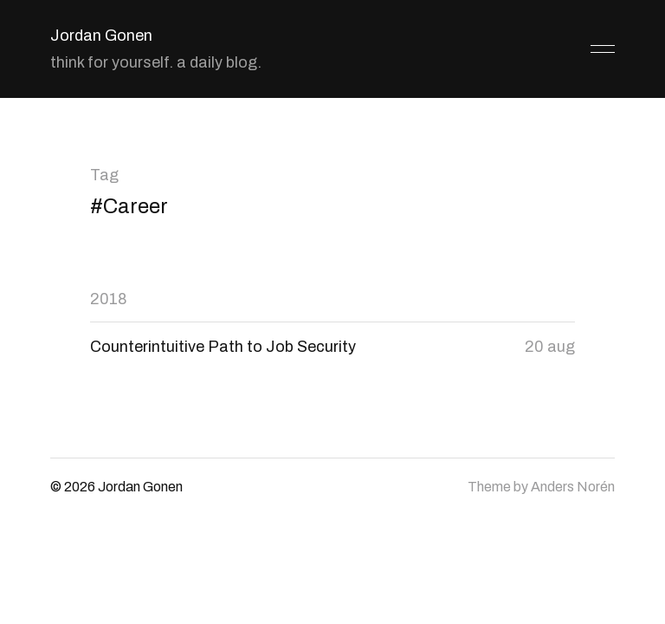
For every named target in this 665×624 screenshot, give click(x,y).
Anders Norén (573, 486)
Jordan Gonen (101, 35)
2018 (108, 299)
